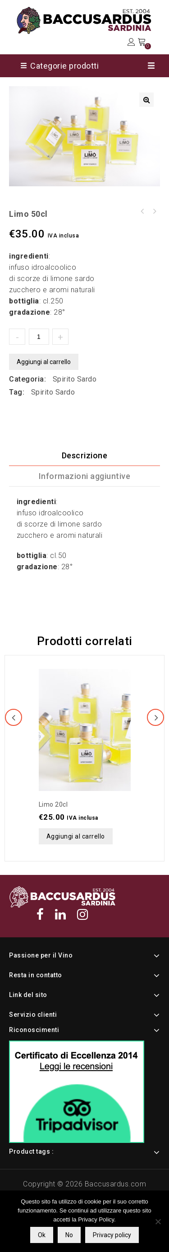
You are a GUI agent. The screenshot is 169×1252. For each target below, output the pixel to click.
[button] (146, 99)
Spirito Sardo (75, 379)
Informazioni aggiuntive (85, 476)
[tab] (84, 455)
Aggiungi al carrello (44, 361)
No (69, 1235)
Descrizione (85, 455)
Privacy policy (112, 1235)
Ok (42, 1235)
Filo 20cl (142, 211)
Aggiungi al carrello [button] (75, 836)
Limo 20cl (154, 211)
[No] (157, 1221)
